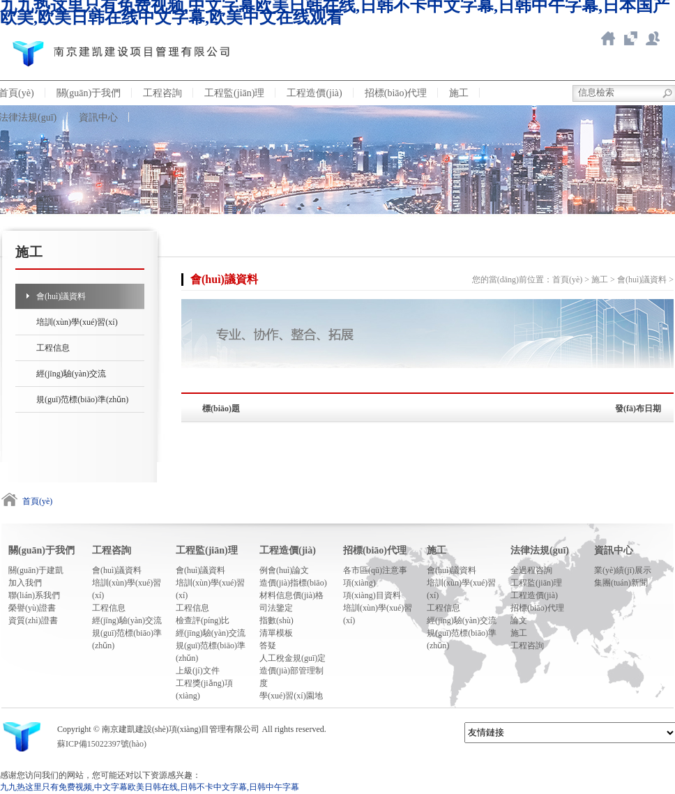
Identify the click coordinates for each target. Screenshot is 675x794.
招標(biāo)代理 (396, 93)
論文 (518, 620)
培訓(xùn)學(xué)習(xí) (77, 322)
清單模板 (276, 633)
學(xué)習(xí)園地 (291, 696)
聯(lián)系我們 (34, 595)
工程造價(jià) (314, 93)
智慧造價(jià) (630, 38)
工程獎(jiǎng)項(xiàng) (204, 689)
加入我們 (25, 583)
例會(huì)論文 (284, 570)
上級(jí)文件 (198, 670)
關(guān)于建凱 (35, 570)
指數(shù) (276, 620)
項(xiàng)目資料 (372, 595)
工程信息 (53, 348)
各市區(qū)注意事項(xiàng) (375, 576)
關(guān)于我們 (88, 93)
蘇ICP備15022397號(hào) (101, 744)
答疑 (267, 645)
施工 (459, 93)
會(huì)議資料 (61, 296)
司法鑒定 (276, 608)
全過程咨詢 (531, 570)
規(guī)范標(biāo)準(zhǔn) (82, 399)
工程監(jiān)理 (234, 93)
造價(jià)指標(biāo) (293, 583)
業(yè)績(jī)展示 (622, 570)
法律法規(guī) (539, 550)
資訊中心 (98, 117)
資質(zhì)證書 (33, 620)
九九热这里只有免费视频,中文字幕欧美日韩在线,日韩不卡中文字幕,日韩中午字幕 (149, 787)
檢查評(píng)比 (202, 620)
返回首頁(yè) (608, 38)
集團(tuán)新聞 (621, 583)
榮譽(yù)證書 (32, 608)
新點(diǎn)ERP (652, 38)
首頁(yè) (567, 279)
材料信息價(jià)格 (291, 595)
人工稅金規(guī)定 (292, 658)
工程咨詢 (162, 93)
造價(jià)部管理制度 (291, 677)
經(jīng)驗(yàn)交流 (71, 374)
